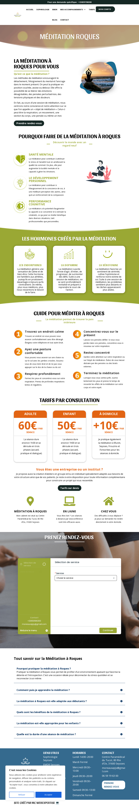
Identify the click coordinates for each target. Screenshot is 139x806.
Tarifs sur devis (69, 488)
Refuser (21, 794)
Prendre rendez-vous (29, 123)
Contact (64, 20)
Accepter (48, 794)
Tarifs (92, 9)
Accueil (29, 9)
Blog (54, 20)
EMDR (54, 9)
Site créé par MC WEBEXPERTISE (35, 802)
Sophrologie (42, 9)
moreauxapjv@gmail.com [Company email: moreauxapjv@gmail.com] (34, 624)
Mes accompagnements (71, 9)
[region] (35, 783)
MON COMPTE (105, 9)
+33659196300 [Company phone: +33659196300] (34, 621)
